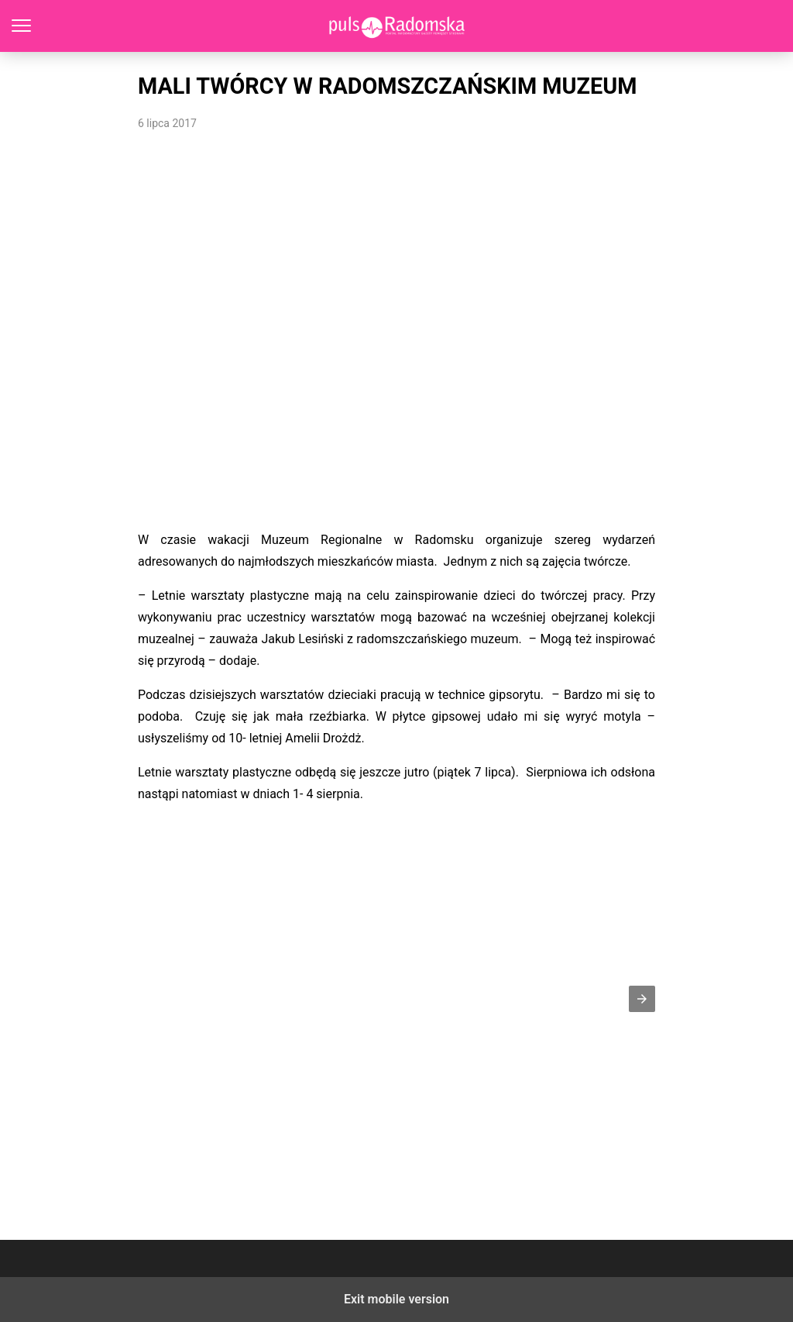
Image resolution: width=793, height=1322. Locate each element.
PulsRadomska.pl (397, 26)
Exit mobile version (396, 1299)
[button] (642, 999)
